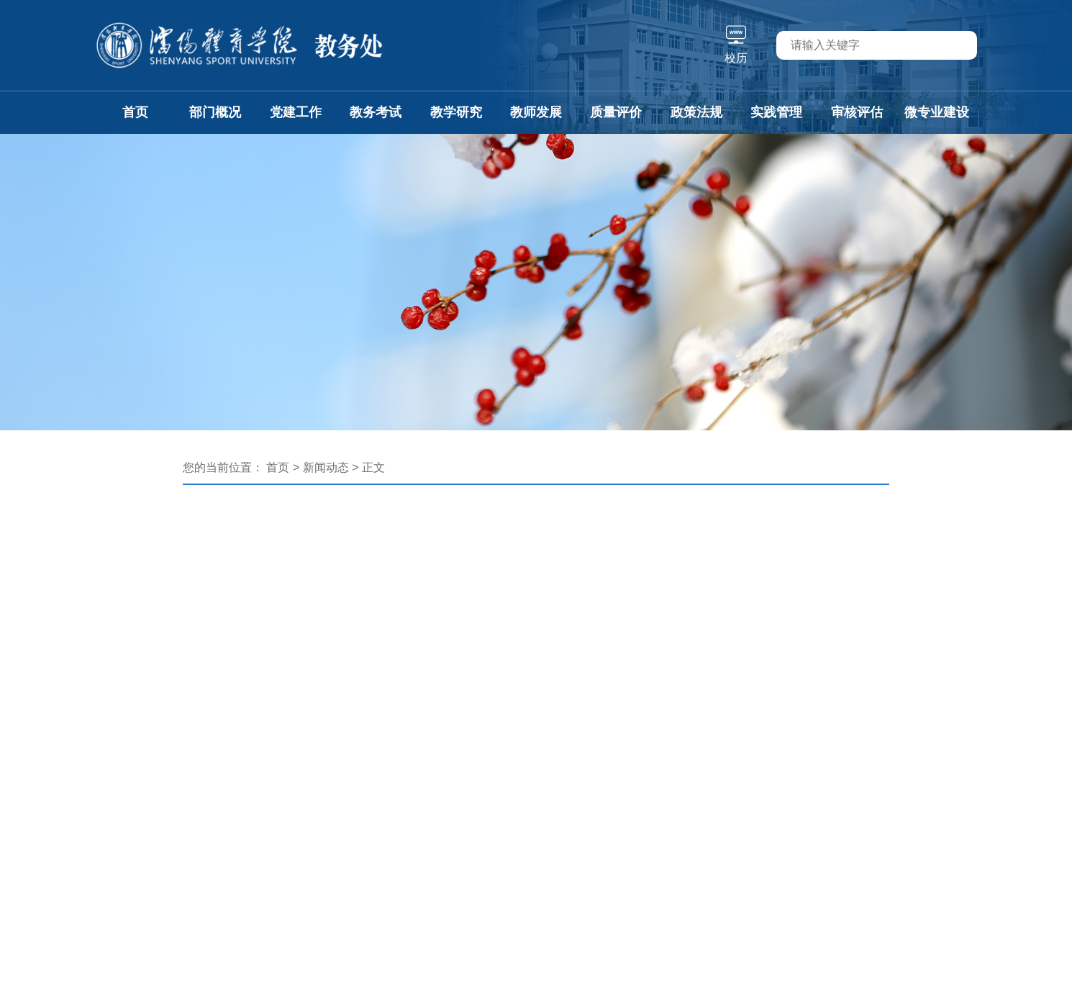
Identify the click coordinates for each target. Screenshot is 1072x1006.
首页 (135, 112)
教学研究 (456, 112)
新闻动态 (326, 467)
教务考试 (375, 112)
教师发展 (536, 112)
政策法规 (696, 112)
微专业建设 (936, 112)
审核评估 (857, 112)
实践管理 (776, 112)
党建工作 (296, 112)
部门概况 (215, 112)
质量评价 (616, 112)
